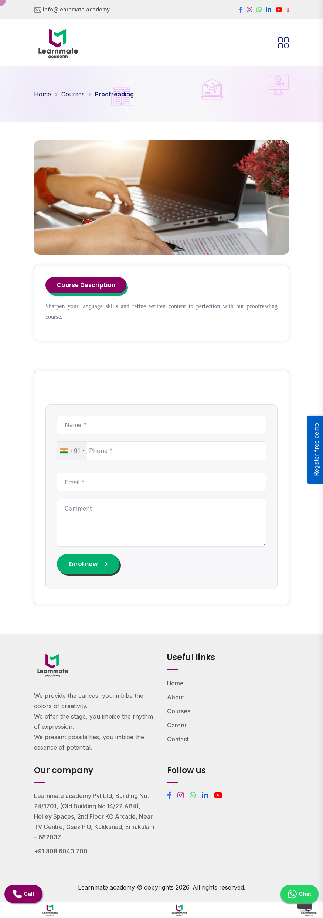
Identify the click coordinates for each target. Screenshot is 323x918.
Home (42, 94)
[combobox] (72, 451)
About (175, 697)
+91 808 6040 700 (61, 851)
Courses (73, 94)
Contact (178, 739)
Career (177, 725)
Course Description (86, 285)
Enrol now (88, 564)
